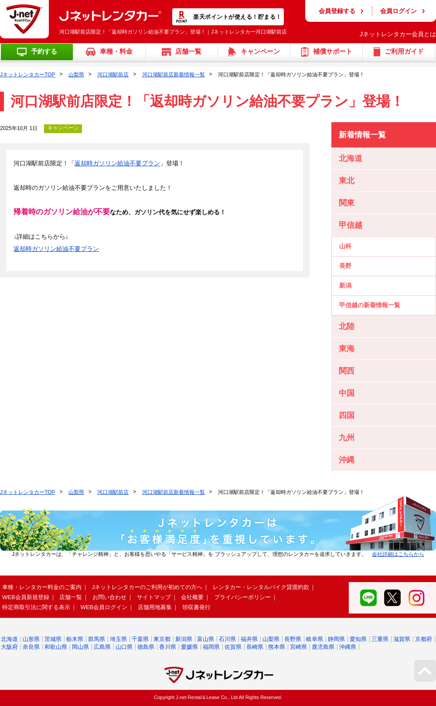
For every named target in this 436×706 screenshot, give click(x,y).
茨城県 (52, 639)
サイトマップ (154, 597)
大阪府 (9, 647)
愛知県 (358, 639)
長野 (345, 265)
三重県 (379, 639)
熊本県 (276, 647)
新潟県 (183, 639)
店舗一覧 (70, 597)
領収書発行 (196, 607)
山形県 (31, 639)
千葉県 (140, 639)
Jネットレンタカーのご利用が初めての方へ (147, 587)
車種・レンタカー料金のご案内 (42, 587)
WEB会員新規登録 (25, 597)
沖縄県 (347, 647)
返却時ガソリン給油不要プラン (117, 163)
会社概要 (192, 597)
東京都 (161, 639)
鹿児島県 (323, 647)
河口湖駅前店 (113, 75)
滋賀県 (401, 639)
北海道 (9, 639)
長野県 (292, 639)
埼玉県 (118, 639)
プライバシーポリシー (242, 597)
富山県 (205, 639)
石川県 (227, 639)
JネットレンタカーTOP (27, 75)
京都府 (423, 639)
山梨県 (76, 75)
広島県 (102, 647)
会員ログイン (398, 10)
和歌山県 (55, 647)
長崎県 (254, 647)
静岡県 (336, 639)
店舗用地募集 (155, 607)
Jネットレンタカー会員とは (398, 34)
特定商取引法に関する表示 (36, 607)
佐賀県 (233, 647)
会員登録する (337, 10)
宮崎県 (298, 647)
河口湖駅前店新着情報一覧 (173, 75)
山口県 (124, 647)
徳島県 (145, 647)
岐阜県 (314, 639)
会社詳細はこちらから (398, 554)
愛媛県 (189, 647)
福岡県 (211, 647)
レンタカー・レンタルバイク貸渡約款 (261, 587)
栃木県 (74, 639)
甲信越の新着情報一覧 (369, 305)
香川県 (167, 647)
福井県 (249, 639)
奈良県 (31, 647)
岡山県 (80, 647)
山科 (345, 246)
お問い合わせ (109, 597)
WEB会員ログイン (104, 607)
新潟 (345, 285)
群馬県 (96, 639)
